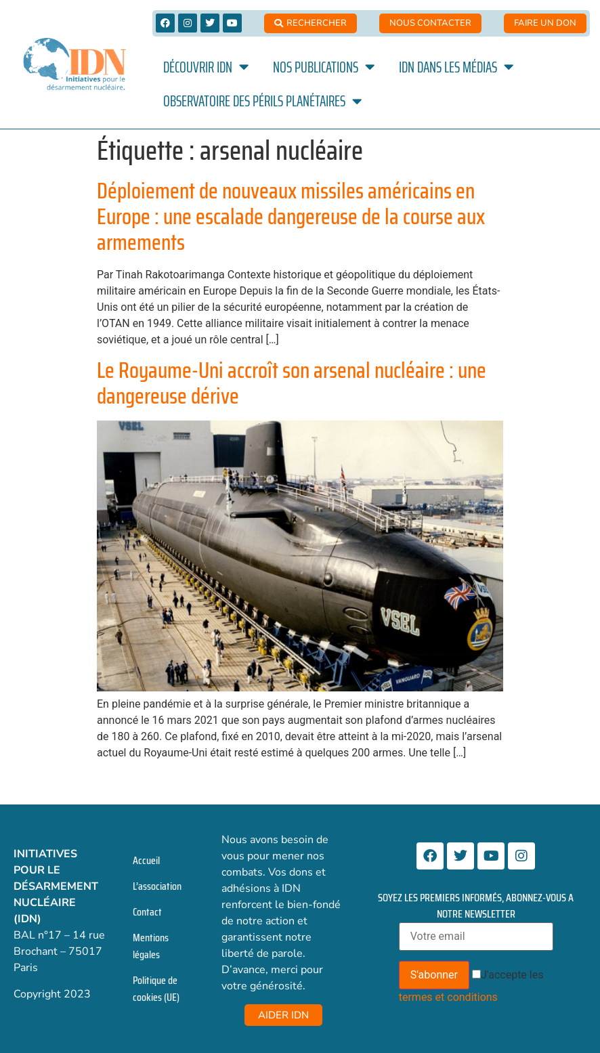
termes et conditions (448, 997)
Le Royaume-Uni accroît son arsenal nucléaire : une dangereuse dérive (291, 383)
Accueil (146, 860)
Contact (147, 911)
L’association (157, 886)
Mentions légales (151, 946)
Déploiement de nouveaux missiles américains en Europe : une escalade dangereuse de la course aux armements (291, 217)
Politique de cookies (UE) (156, 989)
